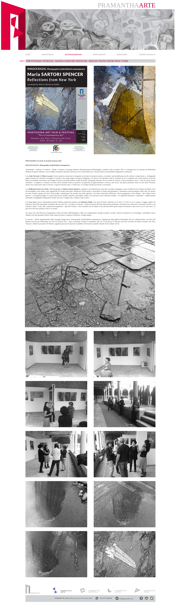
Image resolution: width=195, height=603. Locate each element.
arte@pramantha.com (126, 599)
